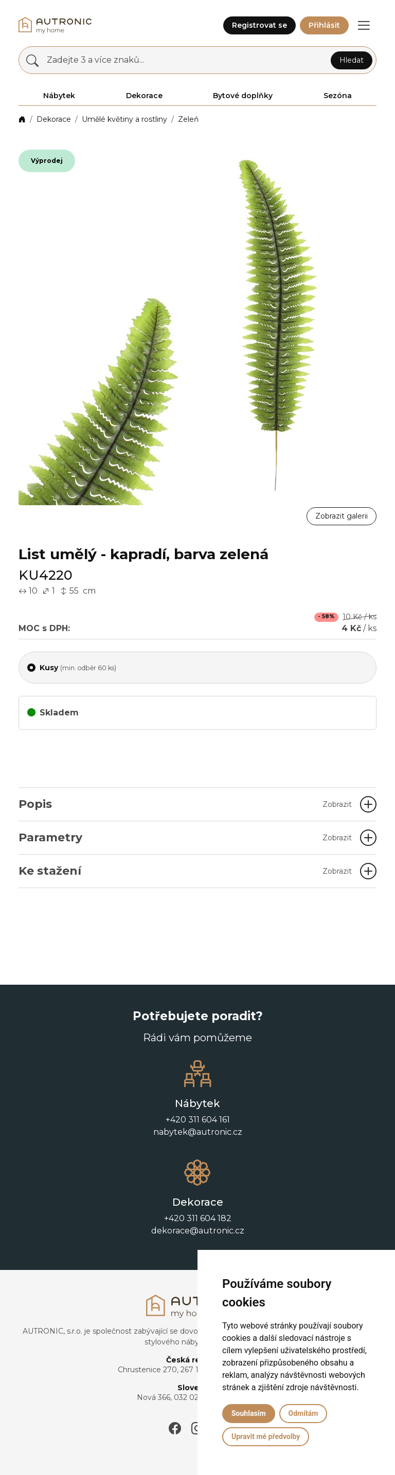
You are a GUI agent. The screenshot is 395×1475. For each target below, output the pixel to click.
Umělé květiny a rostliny (124, 119)
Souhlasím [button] (248, 1413)
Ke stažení (185, 871)
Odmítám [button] (303, 1413)
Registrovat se (259, 25)
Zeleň (188, 119)
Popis (185, 804)
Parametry (185, 837)
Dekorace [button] (144, 95)
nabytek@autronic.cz (197, 1132)
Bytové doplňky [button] (243, 95)
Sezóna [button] (338, 95)
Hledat (351, 60)
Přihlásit (324, 25)
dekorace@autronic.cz (197, 1231)
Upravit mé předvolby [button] (265, 1436)
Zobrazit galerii (341, 516)
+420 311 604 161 (198, 1119)
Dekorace (54, 119)
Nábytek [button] (59, 95)
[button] (363, 25)
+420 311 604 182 (197, 1218)
